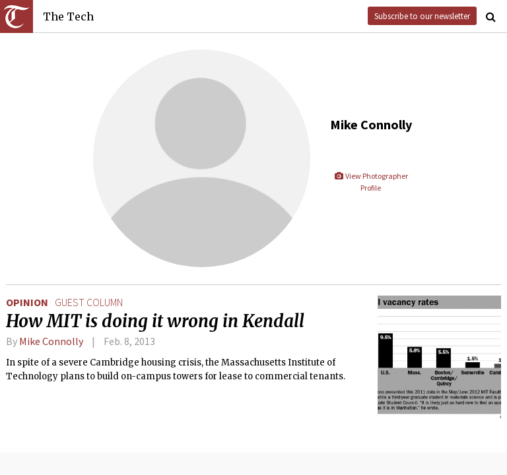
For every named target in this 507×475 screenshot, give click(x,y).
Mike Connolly (51, 341)
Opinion (27, 302)
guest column (89, 302)
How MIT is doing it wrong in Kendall (155, 321)
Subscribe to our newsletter (422, 16)
